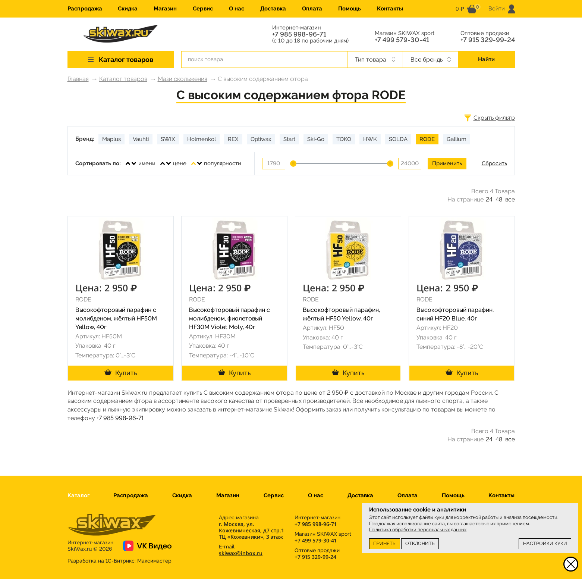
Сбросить (494, 163)
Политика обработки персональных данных (417, 529)
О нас (236, 8)
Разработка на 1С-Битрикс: (119, 561)
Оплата (312, 8)
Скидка (128, 8)
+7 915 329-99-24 (487, 40)
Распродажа (84, 8)
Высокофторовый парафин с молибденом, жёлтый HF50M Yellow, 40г (116, 318)
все (510, 199)
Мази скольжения (182, 78)
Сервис (203, 8)
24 (489, 199)
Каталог (78, 495)
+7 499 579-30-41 (402, 40)
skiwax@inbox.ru (240, 553)
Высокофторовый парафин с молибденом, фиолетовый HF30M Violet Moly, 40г (229, 318)
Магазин (165, 8)
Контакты (390, 8)
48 (499, 199)
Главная (78, 78)
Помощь (349, 8)
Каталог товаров (123, 78)
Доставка (273, 8)
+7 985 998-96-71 (299, 34)
